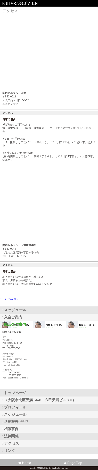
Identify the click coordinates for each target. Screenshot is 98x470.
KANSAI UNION (26, 4)
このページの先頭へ (9, 299)
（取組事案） (17, 422)
